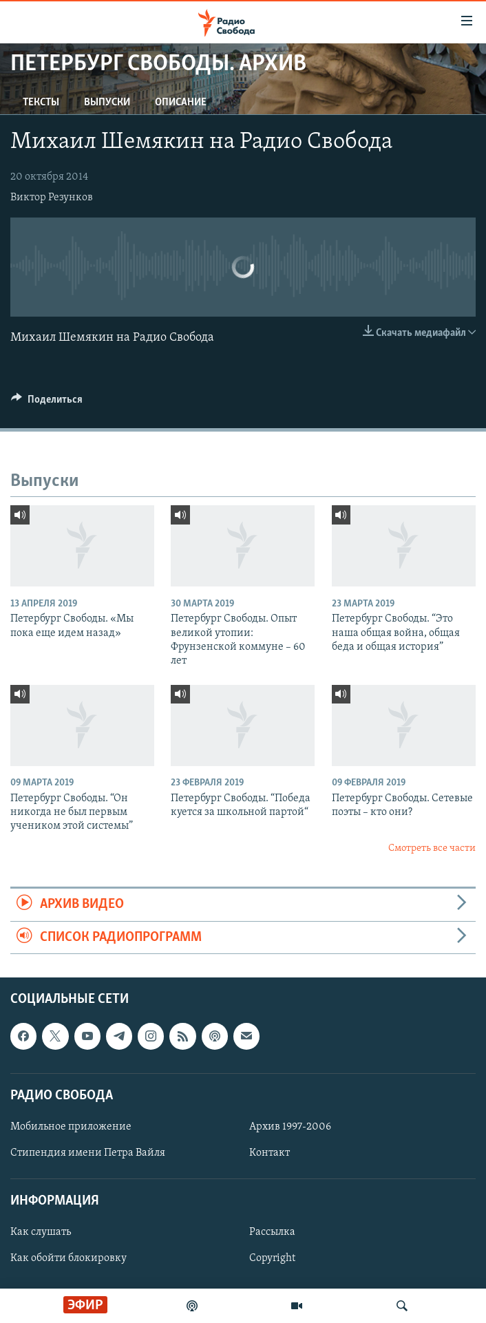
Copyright (272, 1258)
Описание (181, 102)
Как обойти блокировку (68, 1258)
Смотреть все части (432, 848)
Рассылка (272, 1232)
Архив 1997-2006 (290, 1126)
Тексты (41, 102)
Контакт (269, 1152)
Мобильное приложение (70, 1126)
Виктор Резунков (51, 197)
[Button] (47, 403)
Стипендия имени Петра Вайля (87, 1152)
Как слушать (40, 1232)
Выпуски (107, 102)
